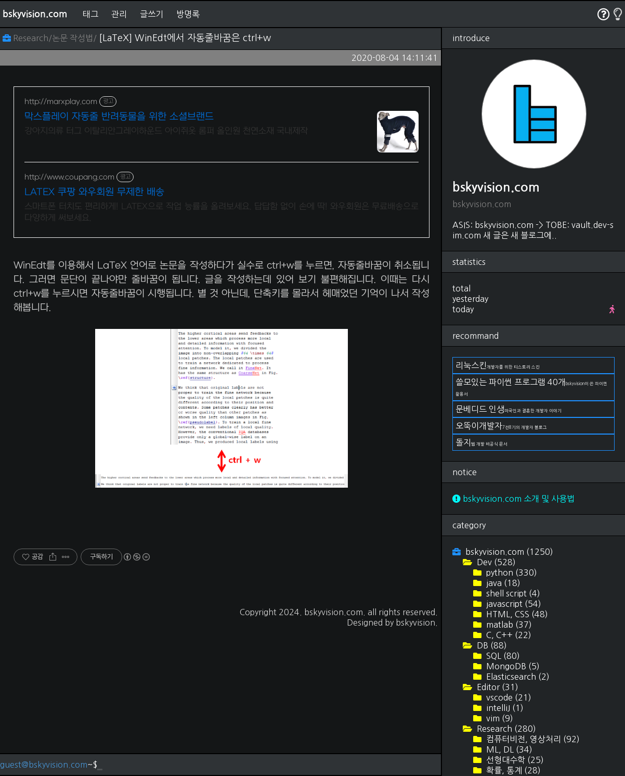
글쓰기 (151, 14)
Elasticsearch (517, 676)
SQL (502, 656)
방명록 (188, 14)
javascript (512, 604)
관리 (119, 14)
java (502, 583)
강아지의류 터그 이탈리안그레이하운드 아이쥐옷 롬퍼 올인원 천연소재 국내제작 (166, 131)
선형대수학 (514, 760)
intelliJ (504, 708)
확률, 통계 (512, 770)
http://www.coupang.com (69, 177)
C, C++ (507, 635)
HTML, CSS (516, 614)
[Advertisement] (221, 321)
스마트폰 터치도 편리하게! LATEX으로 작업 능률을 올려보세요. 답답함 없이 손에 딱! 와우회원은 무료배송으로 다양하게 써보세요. (221, 212)
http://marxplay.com (60, 101)
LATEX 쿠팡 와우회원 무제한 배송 (94, 192)
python (510, 572)
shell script (512, 593)
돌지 (481, 442)
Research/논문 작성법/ (51, 38)
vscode (507, 697)
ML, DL (508, 749)
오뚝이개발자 (501, 426)
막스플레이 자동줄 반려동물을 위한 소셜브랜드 (119, 116)
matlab (508, 624)
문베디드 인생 (508, 409)
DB (491, 645)
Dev (495, 562)
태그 (90, 14)
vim (498, 718)
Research (505, 728)
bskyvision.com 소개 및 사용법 (513, 498)
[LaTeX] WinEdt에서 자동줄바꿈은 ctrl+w (185, 38)
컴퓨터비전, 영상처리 (532, 739)
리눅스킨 (497, 365)
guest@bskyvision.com (43, 764)
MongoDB (512, 666)
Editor (496, 687)
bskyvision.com (35, 14)
